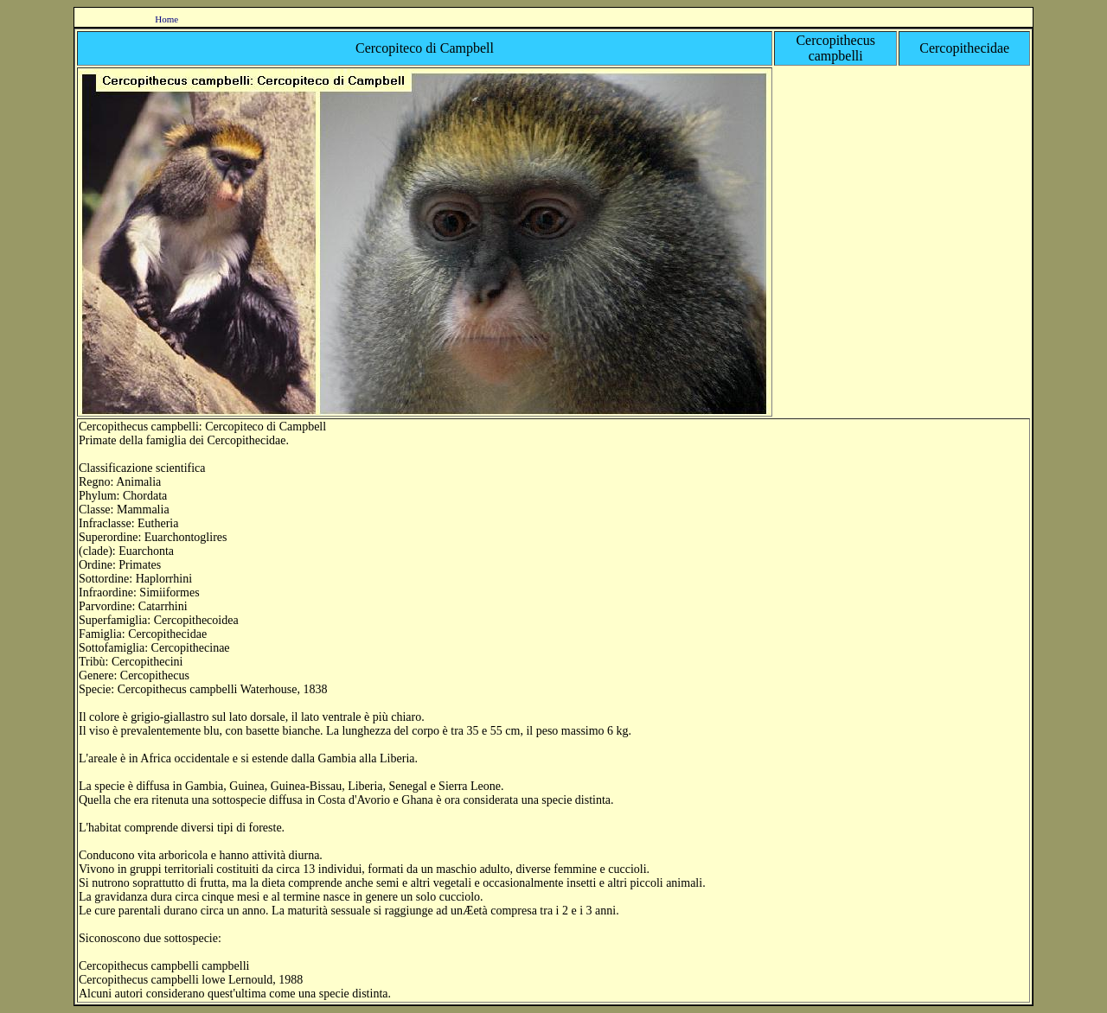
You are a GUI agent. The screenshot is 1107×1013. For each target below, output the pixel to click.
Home (166, 19)
